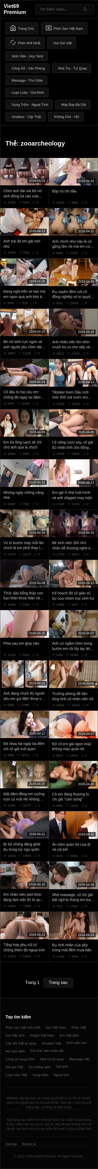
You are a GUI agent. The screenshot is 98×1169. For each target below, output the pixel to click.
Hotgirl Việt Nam (42, 1035)
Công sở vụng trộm (20, 1059)
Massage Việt (79, 1059)
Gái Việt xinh (15, 1035)
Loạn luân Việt (16, 1075)
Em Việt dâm (69, 1035)
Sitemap (11, 1144)
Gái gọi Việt (14, 1067)
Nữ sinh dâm (15, 1051)
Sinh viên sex (76, 1043)
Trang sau (58, 982)
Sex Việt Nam (55, 1027)
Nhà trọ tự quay (52, 1059)
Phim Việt (78, 1027)
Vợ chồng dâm (39, 1067)
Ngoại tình (61, 1075)
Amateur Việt (51, 1043)
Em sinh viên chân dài (47, 1051)
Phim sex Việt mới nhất (22, 1027)
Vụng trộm (40, 1075)
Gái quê (62, 1066)
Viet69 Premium (15, 9)
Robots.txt (29, 1144)
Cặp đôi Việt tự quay (20, 1043)
